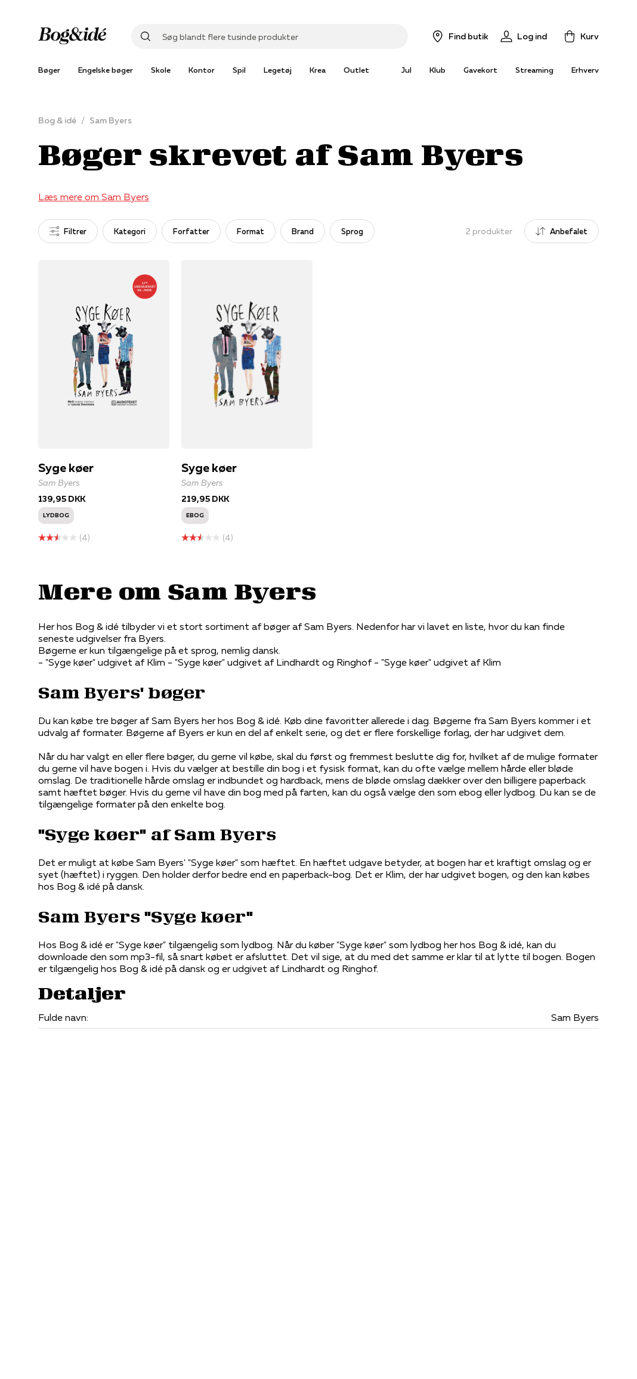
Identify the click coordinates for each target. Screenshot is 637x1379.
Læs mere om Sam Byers (93, 197)
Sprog (352, 231)
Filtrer (68, 231)
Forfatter (191, 231)
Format (250, 231)
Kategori (130, 231)
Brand (303, 231)
